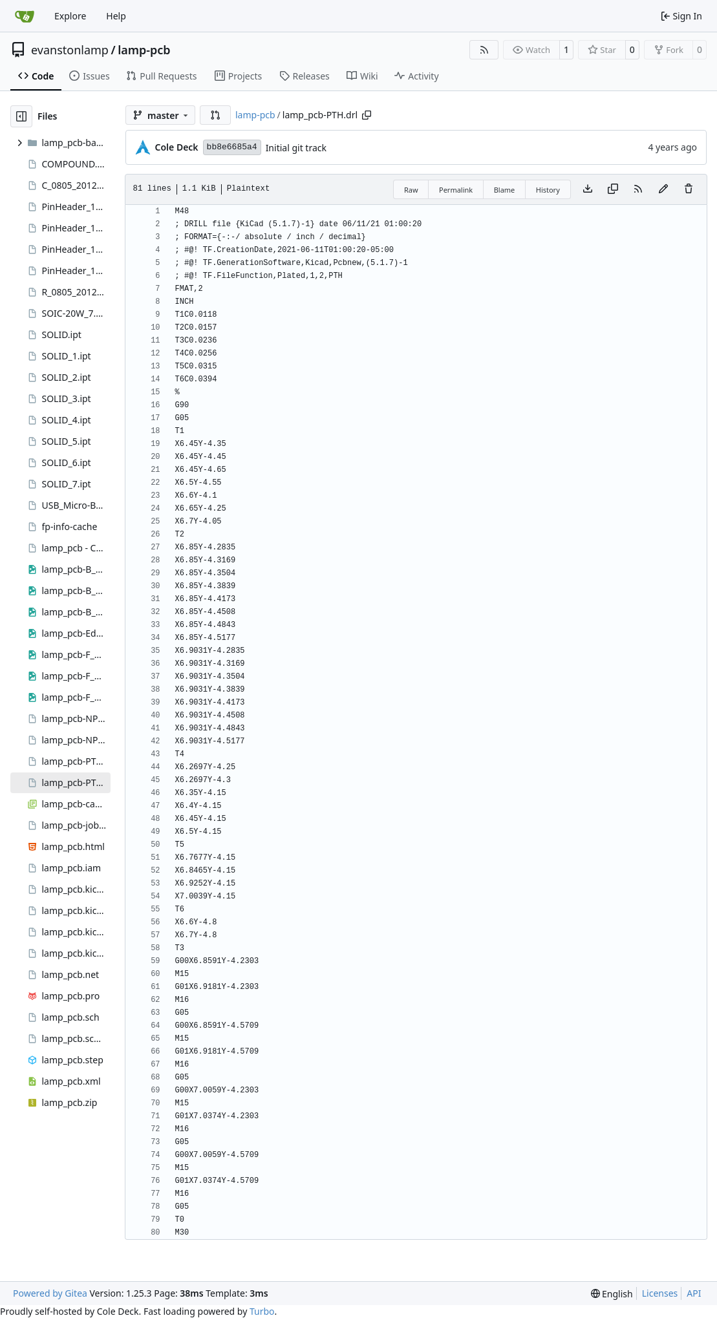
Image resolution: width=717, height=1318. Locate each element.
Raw (411, 190)
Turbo (262, 1311)
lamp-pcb (144, 49)
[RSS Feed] (484, 49)
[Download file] (587, 189)
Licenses (660, 1293)
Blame (504, 190)
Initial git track (296, 148)
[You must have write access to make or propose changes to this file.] (688, 189)
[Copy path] (366, 115)
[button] (215, 115)
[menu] (612, 1294)
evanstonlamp (70, 49)
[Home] (24, 16)
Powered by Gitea (50, 1293)
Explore (70, 16)
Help (116, 16)
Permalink (456, 190)
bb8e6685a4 (232, 147)
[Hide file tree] (21, 116)
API (694, 1293)
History (548, 190)
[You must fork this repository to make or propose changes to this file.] (663, 189)
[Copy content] (613, 189)
